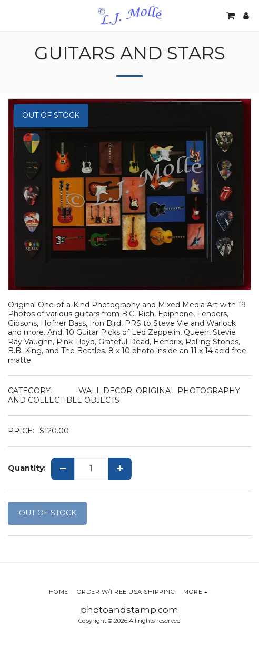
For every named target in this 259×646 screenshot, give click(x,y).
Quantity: (27, 468)
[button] (12, 15)
